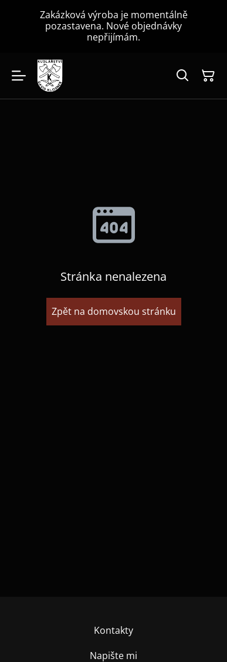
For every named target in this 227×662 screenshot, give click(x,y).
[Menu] (19, 76)
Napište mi (113, 655)
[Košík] (208, 76)
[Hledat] (182, 76)
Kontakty (113, 630)
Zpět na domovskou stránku (114, 311)
